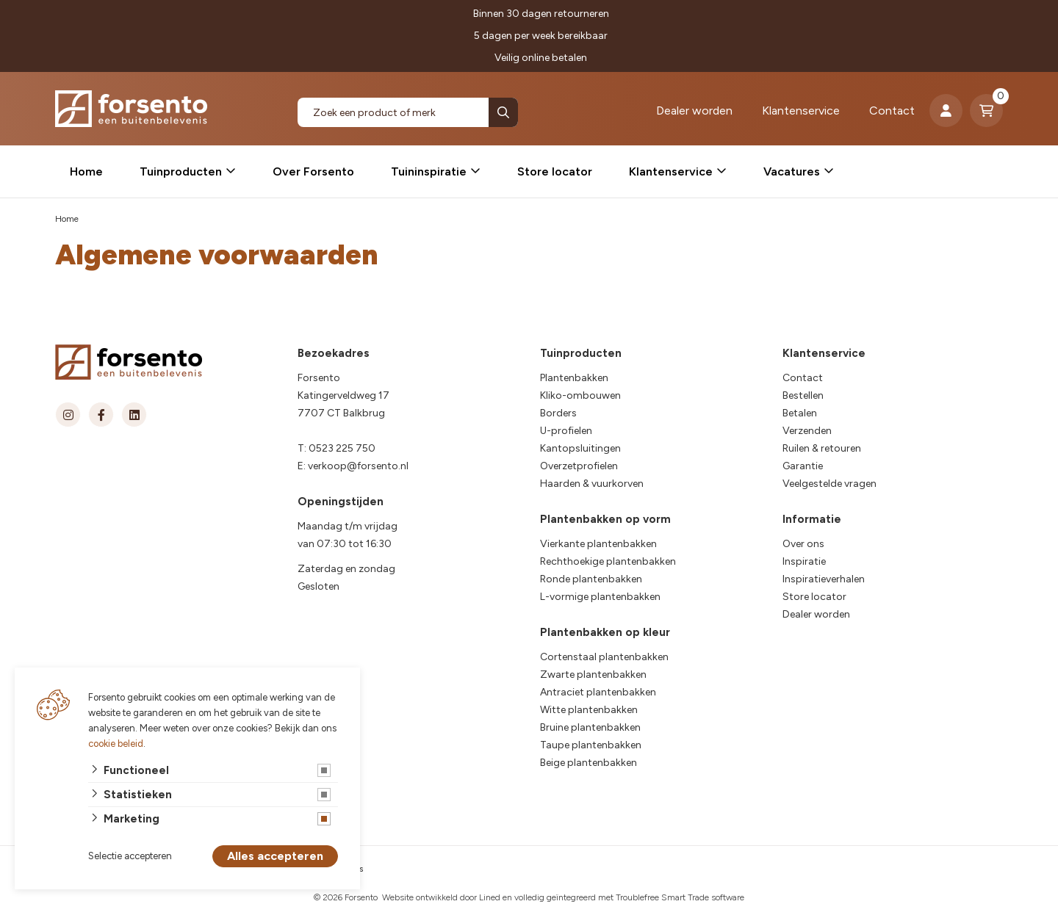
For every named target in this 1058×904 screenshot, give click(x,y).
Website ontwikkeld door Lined (441, 897)
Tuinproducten (181, 171)
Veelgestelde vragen (829, 483)
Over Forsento (313, 171)
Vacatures (791, 171)
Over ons (803, 544)
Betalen (799, 413)
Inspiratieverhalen (823, 579)
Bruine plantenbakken (590, 727)
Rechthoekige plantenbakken (608, 561)
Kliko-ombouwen (580, 395)
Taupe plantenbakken (590, 745)
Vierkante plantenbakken (598, 544)
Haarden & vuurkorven (592, 483)
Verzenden (807, 430)
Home (86, 171)
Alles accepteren (275, 857)
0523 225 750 (342, 448)
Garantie (802, 466)
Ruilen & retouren (821, 448)
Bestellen (803, 395)
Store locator (554, 171)
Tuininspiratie (429, 171)
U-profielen (566, 430)
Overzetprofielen (579, 466)
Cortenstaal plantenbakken (604, 657)
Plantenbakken (574, 378)
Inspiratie (804, 561)
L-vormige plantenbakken (600, 596)
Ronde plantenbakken (591, 579)
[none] (503, 112)
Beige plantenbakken (588, 762)
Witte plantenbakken (589, 710)
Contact (892, 110)
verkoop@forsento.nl (358, 466)
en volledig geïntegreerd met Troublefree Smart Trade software (623, 897)
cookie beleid (115, 743)
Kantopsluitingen (580, 448)
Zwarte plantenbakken (593, 674)
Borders (558, 413)
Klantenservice (801, 110)
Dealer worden (694, 110)
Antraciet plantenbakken (598, 692)
